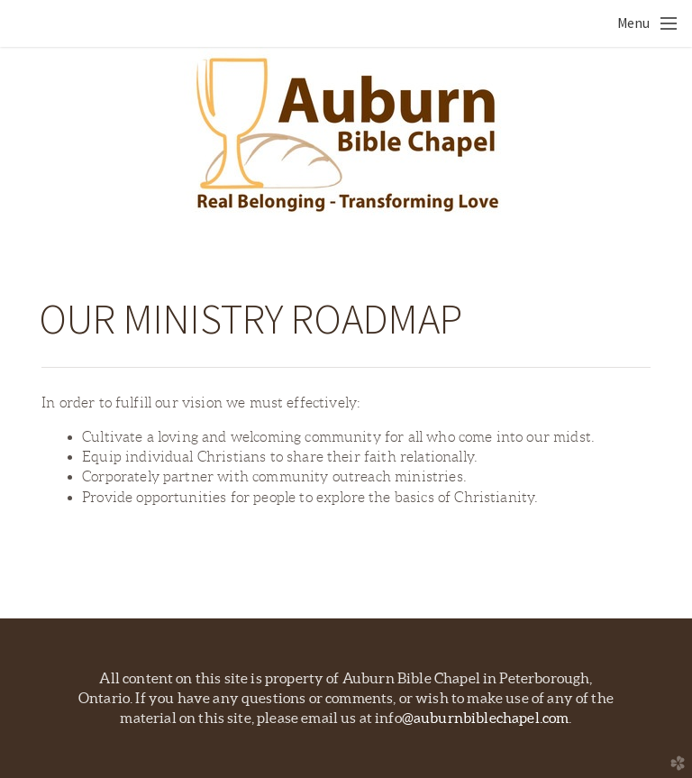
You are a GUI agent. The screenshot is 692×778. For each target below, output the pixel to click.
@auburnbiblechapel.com (485, 717)
